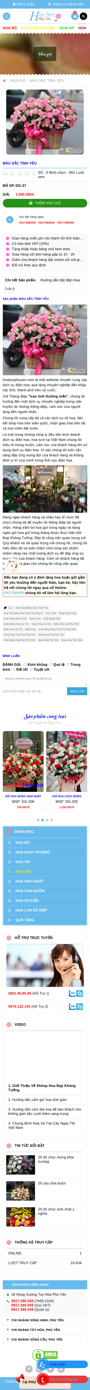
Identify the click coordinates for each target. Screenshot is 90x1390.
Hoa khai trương (38, 28)
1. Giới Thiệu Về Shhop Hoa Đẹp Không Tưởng (42, 1088)
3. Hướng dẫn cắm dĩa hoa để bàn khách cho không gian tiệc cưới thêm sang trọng (44, 1112)
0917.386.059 (22, 1301)
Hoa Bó (10, 28)
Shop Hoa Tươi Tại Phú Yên (20, 634)
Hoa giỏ (19, 80)
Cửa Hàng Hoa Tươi (15, 618)
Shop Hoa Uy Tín (41, 624)
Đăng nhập (24, 4)
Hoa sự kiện (27, 900)
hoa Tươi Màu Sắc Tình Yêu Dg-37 (23, 613)
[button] (38, 820)
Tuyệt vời (41, 669)
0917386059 (27, 222)
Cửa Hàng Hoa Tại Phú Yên (19, 640)
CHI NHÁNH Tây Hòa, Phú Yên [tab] (36, 1330)
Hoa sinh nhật (30, 881)
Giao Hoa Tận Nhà (71, 640)
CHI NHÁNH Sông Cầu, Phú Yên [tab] (37, 1339)
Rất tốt (22, 669)
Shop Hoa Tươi (67, 613)
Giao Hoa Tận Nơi (48, 640)
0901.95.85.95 (20, 993)
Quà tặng (25, 920)
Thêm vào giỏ (45, 203)
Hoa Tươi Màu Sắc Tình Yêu (32, 608)
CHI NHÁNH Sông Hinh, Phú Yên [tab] (38, 1320)
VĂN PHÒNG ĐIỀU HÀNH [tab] (30, 1284)
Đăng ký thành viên (66, 4)
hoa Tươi (51, 613)
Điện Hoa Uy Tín (13, 629)
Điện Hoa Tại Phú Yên (66, 624)
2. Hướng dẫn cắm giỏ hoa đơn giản (37, 1100)
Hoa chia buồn (30, 891)
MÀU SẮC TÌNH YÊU (47, 80)
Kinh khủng (37, 664)
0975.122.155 (19, 1006)
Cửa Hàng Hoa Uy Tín (16, 624)
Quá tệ (59, 664)
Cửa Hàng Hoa (51, 618)
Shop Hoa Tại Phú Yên (51, 634)
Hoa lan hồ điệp (31, 910)
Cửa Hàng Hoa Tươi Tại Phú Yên (57, 629)
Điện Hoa (30, 629)
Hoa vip (66, 28)
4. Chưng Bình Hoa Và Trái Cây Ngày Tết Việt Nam (41, 1125)
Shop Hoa (35, 618)
